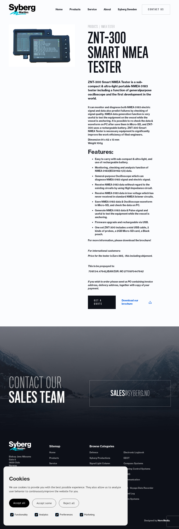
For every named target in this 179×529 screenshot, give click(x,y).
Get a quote (98, 302)
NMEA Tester (108, 27)
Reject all (69, 503)
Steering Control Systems (137, 469)
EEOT (127, 458)
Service (92, 9)
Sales (130, 393)
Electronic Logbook (134, 452)
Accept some (44, 503)
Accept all (19, 503)
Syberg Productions (100, 458)
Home (59, 9)
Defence (94, 452)
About (107, 9)
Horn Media (164, 520)
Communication (132, 479)
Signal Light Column (100, 463)
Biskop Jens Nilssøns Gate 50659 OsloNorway (20, 461)
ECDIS (127, 474)
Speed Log (129, 493)
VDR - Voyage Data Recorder (138, 488)
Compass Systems (133, 463)
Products (75, 9)
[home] (22, 10)
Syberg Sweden (127, 9)
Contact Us (156, 9)
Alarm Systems (131, 499)
